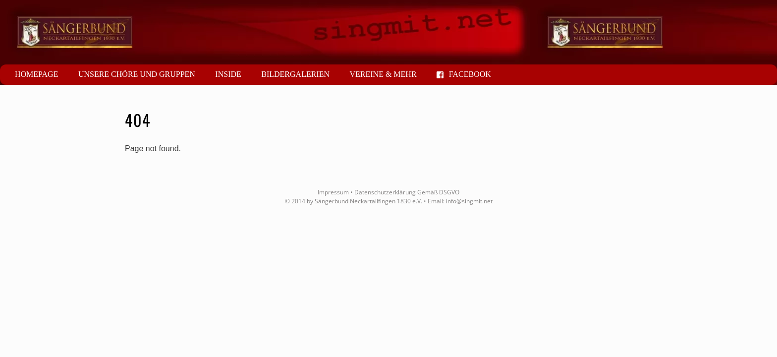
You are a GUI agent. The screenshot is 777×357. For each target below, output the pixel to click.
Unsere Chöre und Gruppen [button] (136, 74)
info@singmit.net (469, 201)
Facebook (464, 74)
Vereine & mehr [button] (382, 74)
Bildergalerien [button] (295, 74)
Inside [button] (228, 74)
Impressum (333, 192)
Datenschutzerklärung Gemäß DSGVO (406, 192)
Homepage (36, 74)
